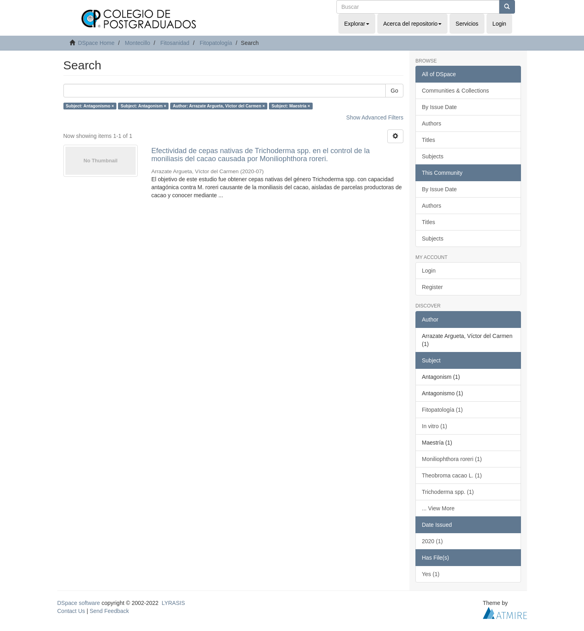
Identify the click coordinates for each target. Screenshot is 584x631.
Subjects (433, 156)
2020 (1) (432, 541)
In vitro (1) (434, 426)
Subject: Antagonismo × (90, 105)
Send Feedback (109, 611)
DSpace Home (96, 43)
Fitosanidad (174, 43)
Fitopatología (215, 43)
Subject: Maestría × (290, 105)
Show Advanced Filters (374, 117)
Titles (428, 140)
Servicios (467, 23)
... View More (438, 508)
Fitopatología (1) (442, 410)
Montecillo (137, 43)
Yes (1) (431, 574)
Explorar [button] (356, 23)
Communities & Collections (455, 90)
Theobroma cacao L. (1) (452, 475)
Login (428, 270)
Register (432, 287)
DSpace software (78, 603)
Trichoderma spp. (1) (448, 492)
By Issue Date (439, 107)
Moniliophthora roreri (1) (452, 459)
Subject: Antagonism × (143, 105)
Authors (431, 123)
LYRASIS (173, 603)
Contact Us (71, 611)
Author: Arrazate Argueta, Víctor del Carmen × (219, 105)
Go (394, 90)
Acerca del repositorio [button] (412, 23)
